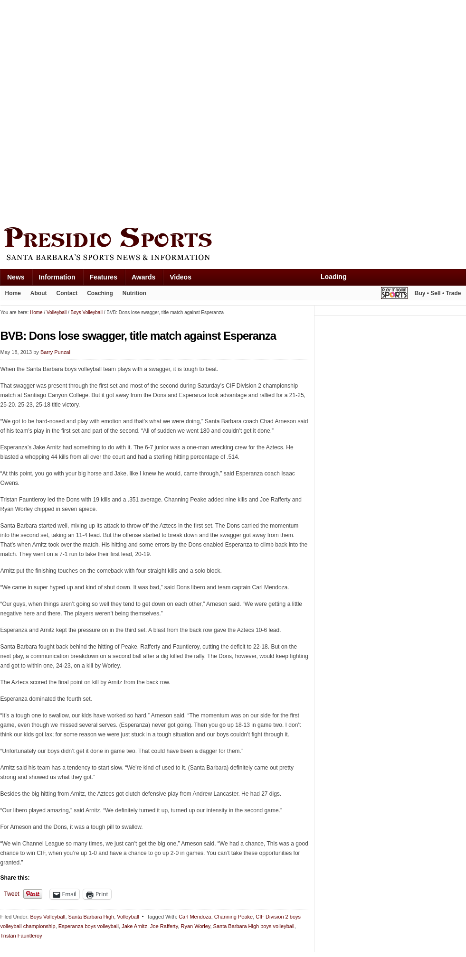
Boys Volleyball (47, 917)
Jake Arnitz (134, 926)
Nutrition (134, 293)
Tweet (11, 894)
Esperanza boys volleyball (88, 926)
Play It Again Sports (394, 294)
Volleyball (128, 917)
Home (13, 293)
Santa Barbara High (91, 917)
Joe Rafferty (164, 926)
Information (57, 277)
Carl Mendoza (195, 917)
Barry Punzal (55, 352)
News (16, 277)
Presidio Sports (233, 245)
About (38, 293)
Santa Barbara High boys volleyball (254, 926)
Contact (67, 293)
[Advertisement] (110, 111)
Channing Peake (233, 917)
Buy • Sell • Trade (438, 293)
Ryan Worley (195, 926)
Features (103, 277)
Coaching (100, 293)
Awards (143, 277)
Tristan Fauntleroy (21, 935)
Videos (180, 277)
